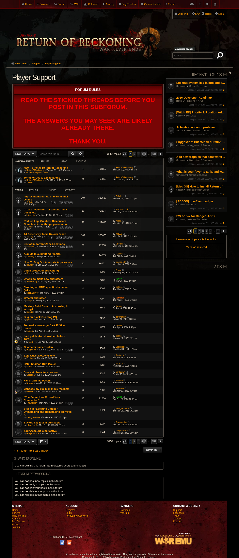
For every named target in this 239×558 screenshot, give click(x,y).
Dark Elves (191, 116)
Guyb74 (32, 342)
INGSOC (30, 366)
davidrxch (31, 391)
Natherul (120, 298)
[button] (189, 231)
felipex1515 (32, 425)
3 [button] (203, 231)
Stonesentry (32, 281)
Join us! (16, 527)
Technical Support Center (197, 130)
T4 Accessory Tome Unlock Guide (45, 234)
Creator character (35, 297)
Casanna (31, 375)
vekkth (119, 221)
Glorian (30, 227)
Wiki (76, 4)
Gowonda (125, 510)
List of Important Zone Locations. (45, 244)
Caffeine (30, 202)
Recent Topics (207, 75)
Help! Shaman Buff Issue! (40, 363)
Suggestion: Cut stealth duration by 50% (201, 142)
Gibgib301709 (33, 433)
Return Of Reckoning (185, 101)
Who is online (29, 458)
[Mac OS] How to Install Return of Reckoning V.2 (201, 186)
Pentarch (31, 358)
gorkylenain (32, 320)
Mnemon (120, 244)
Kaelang (30, 256)
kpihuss (119, 287)
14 (61, 237)
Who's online (19, 515)
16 (68, 237)
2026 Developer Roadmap (194, 97)
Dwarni (30, 312)
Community (181, 86)
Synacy (30, 237)
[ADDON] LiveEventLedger (194, 201)
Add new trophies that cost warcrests (201, 156)
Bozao (29, 273)
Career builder (152, 4)
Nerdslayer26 (122, 209)
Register (70, 510)
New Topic (23, 153)
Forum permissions (34, 474)
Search (221, 56)
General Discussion (198, 86)
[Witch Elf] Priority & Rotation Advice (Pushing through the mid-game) (201, 112)
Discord (177, 521)
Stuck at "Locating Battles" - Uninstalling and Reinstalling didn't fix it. (48, 411)
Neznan (30, 383)
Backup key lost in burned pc (42, 422)
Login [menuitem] (221, 14)
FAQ (197, 14)
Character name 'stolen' (38, 347)
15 (64, 237)
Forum (61, 4)
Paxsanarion (121, 422)
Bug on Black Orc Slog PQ (40, 317)
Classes (180, 116)
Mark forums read (196, 247)
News (200, 101)
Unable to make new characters (43, 278)
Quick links (183, 14)
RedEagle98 (32, 293)
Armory (110, 4)
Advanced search (185, 49)
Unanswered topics (187, 239)
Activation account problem (195, 127)
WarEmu (124, 513)
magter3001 (121, 262)
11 (71, 203)
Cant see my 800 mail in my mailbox (46, 388)
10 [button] (218, 231)
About (171, 4)
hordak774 (120, 372)
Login (69, 513)
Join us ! (45, 4)
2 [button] (199, 231)
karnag (30, 331)
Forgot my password (77, 515)
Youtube (177, 518)
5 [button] (210, 231)
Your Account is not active (40, 430)
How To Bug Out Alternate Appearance (48, 262)
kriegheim (31, 215)
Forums (16, 513)
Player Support (33, 77)
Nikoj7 (29, 300)
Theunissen (32, 403)
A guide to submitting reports (42, 253)
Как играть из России (38, 380)
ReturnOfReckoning (35, 170)
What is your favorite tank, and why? (201, 171)
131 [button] (154, 154)
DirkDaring (31, 247)
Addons (192, 205)
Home (28, 4)
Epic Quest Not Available (39, 355)
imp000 (119, 234)
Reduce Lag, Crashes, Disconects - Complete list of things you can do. (46, 223)
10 (68, 203)
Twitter (176, 515)
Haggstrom (31, 350)
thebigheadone (33, 417)
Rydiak (119, 279)
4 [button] (206, 231)
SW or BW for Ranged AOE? (196, 216)
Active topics (209, 239)
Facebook (178, 513)
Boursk (30, 265)
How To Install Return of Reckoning (46, 167)
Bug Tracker (129, 4)
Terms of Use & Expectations (42, 177)
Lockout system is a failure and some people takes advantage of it (201, 82)
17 (71, 237)
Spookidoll (120, 347)
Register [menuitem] (209, 14)
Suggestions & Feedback (200, 145)
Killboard (93, 4)
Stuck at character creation (41, 372)
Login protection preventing (41, 270)
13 (57, 237)
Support (180, 130)
